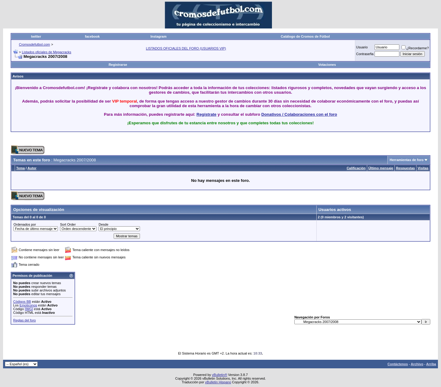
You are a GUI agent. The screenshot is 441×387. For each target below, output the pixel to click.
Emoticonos (28, 305)
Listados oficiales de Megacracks (46, 52)
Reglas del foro (24, 320)
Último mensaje (380, 168)
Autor (32, 168)
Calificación (356, 168)
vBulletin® (219, 375)
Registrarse (118, 64)
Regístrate (207, 114)
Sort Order (68, 224)
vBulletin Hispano (218, 382)
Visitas (423, 168)
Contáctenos (397, 364)
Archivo (417, 364)
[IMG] (29, 309)
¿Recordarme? (415, 48)
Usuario (362, 47)
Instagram (158, 36)
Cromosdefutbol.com (34, 44)
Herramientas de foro (407, 160)
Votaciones (327, 64)
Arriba (431, 364)
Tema (20, 168)
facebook (92, 36)
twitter (36, 36)
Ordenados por (24, 224)
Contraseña (365, 54)
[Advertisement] (220, 139)
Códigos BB (22, 301)
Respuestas (405, 168)
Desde (103, 224)
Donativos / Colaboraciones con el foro (299, 114)
